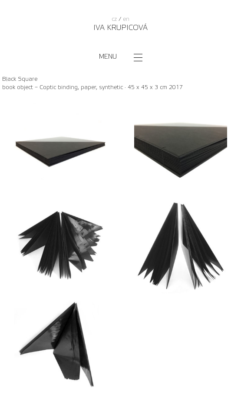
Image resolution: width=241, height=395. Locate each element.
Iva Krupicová (120, 27)
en (126, 19)
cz (114, 19)
